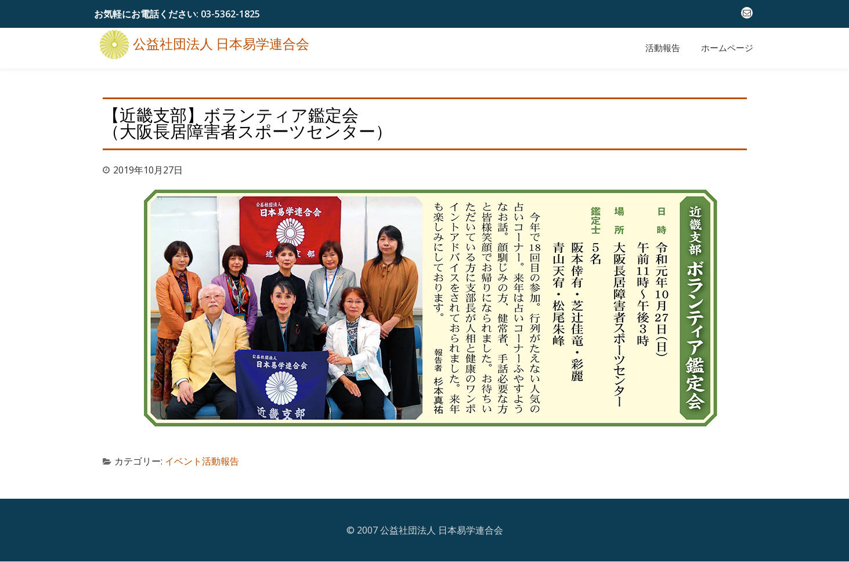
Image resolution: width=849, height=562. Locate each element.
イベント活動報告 (202, 461)
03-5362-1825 (230, 14)
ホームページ (727, 48)
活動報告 (662, 48)
